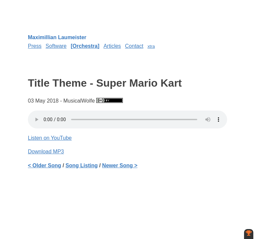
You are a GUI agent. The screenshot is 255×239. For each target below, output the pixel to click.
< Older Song (44, 165)
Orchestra (85, 46)
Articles (112, 46)
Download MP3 (46, 151)
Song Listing (81, 165)
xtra (151, 46)
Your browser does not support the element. (127, 119)
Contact (134, 46)
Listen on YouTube (50, 138)
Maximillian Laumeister (57, 37)
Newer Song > (119, 165)
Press (35, 46)
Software (55, 46)
